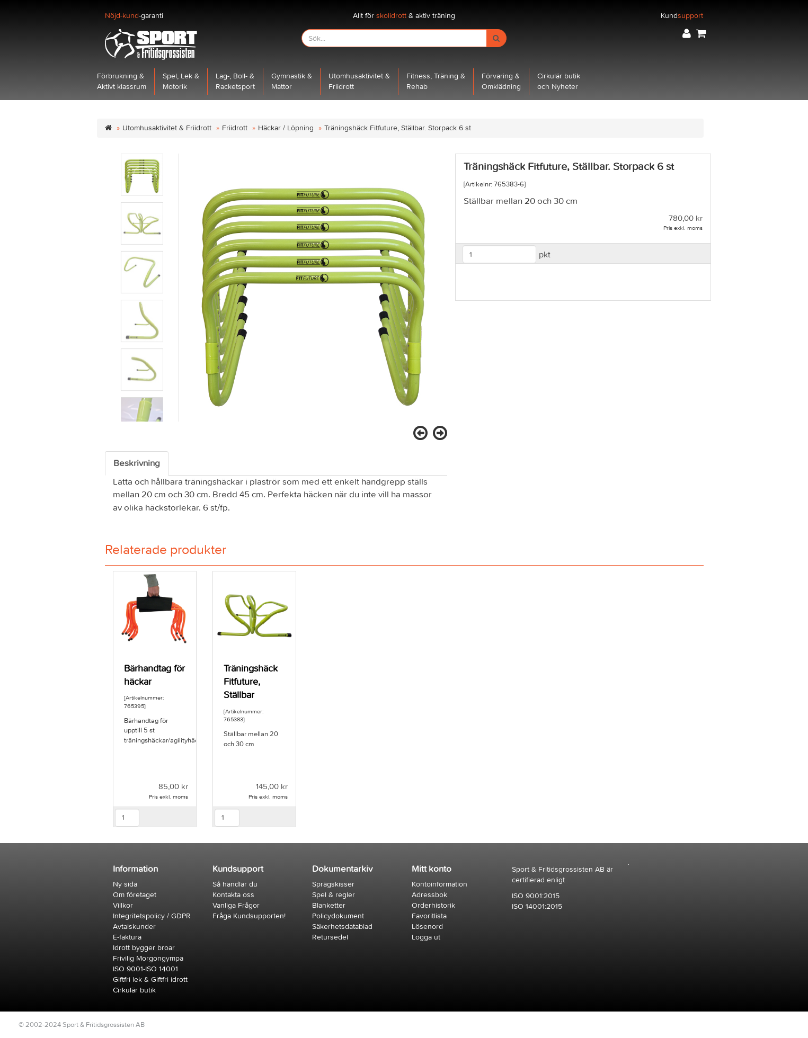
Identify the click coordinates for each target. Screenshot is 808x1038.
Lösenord (427, 926)
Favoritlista (429, 915)
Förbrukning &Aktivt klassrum (121, 81)
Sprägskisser (333, 884)
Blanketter (328, 905)
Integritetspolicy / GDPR (152, 915)
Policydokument (338, 915)
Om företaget (134, 894)
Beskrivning (136, 463)
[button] (686, 34)
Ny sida (125, 884)
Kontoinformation (439, 884)
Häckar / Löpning (286, 127)
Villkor (123, 905)
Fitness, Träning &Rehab (435, 81)
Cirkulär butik (134, 990)
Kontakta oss (233, 894)
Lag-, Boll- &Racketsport (235, 81)
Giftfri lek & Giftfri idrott (150, 979)
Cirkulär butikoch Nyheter (558, 81)
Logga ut (426, 937)
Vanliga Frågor (236, 905)
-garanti (134, 15)
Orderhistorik (433, 905)
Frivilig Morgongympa (148, 958)
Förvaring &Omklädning (501, 81)
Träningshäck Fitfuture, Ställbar (251, 682)
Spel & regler (333, 894)
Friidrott (234, 127)
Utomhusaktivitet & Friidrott (166, 127)
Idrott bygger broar (144, 947)
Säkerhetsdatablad (342, 926)
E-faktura (127, 937)
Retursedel (330, 937)
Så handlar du (235, 884)
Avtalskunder (134, 926)
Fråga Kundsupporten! (249, 915)
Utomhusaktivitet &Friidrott (359, 81)
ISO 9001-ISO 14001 (145, 968)
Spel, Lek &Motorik (181, 81)
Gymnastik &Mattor (291, 81)
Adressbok (429, 894)
